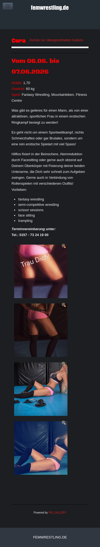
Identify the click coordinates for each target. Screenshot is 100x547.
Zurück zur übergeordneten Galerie (56, 40)
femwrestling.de (50, 537)
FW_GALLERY (57, 512)
